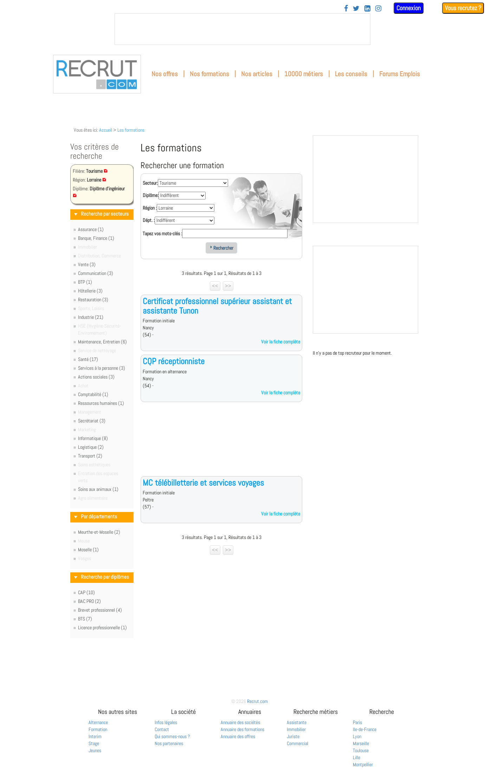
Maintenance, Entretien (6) (102, 342)
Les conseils (351, 74)
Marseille (361, 743)
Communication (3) (95, 273)
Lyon (357, 736)
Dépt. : (149, 220)
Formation (98, 729)
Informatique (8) (93, 438)
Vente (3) (87, 264)
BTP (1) (85, 282)
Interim (95, 736)
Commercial (297, 743)
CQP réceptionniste (174, 361)
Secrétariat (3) (91, 421)
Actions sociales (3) (96, 377)
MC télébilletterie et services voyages (203, 482)
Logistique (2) (91, 447)
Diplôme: (151, 195)
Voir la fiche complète (280, 342)
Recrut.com (257, 701)
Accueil (105, 130)
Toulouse (361, 750)
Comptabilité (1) (93, 394)
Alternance (98, 722)
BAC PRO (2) (89, 601)
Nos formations (209, 74)
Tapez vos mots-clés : (162, 233)
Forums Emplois (399, 74)
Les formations (130, 130)
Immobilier (296, 729)
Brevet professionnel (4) (100, 610)
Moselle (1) (88, 549)
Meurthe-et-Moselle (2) (99, 532)
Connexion (408, 8)
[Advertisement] (221, 444)
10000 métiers (303, 74)
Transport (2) (90, 456)
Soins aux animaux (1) (98, 489)
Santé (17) (88, 359)
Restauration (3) (93, 299)
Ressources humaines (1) (101, 403)
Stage (94, 743)
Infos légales (166, 722)
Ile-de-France (364, 729)
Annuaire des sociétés (240, 722)
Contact (162, 729)
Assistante (296, 722)
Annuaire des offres (238, 736)
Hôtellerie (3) (90, 291)
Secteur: (150, 183)
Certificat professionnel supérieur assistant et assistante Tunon (217, 306)
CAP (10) (86, 592)
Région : (150, 208)
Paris (357, 722)
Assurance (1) (91, 229)
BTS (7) (85, 619)
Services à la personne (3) (101, 368)
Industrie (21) (90, 317)
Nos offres (164, 74)
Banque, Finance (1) (96, 238)
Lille (356, 757)
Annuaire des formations (242, 729)
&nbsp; (242, 29)
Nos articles (256, 74)
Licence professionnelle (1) (102, 627)
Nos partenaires (169, 743)
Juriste (293, 736)
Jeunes (95, 750)
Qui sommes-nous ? (172, 736)
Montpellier (363, 764)
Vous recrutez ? (463, 8)
